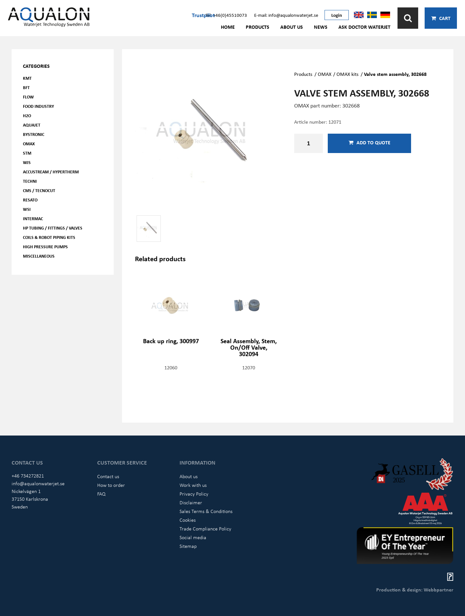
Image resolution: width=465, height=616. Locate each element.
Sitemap (188, 545)
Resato (30, 200)
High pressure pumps (45, 246)
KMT (27, 78)
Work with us (193, 484)
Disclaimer (191, 502)
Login (336, 15)
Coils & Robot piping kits (49, 237)
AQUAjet (31, 125)
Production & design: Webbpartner (414, 589)
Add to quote (369, 142)
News (320, 26)
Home (228, 26)
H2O (27, 115)
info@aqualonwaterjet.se (38, 483)
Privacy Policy (194, 493)
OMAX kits (347, 73)
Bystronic (33, 134)
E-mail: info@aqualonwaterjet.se (286, 15)
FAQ (101, 493)
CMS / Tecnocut (39, 190)
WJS (27, 162)
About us (291, 26)
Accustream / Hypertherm (51, 172)
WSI (27, 209)
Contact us (108, 476)
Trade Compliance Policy (205, 528)
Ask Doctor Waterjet (364, 26)
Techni (30, 181)
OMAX (29, 143)
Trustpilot (203, 15)
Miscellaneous (39, 256)
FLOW (28, 97)
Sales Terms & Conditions (206, 511)
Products (257, 26)
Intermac (33, 218)
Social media (193, 537)
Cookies (188, 519)
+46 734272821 (28, 475)
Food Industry (38, 106)
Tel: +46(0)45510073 (226, 15)
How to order (111, 484)
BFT (26, 87)
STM (27, 153)
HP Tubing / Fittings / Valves (52, 228)
